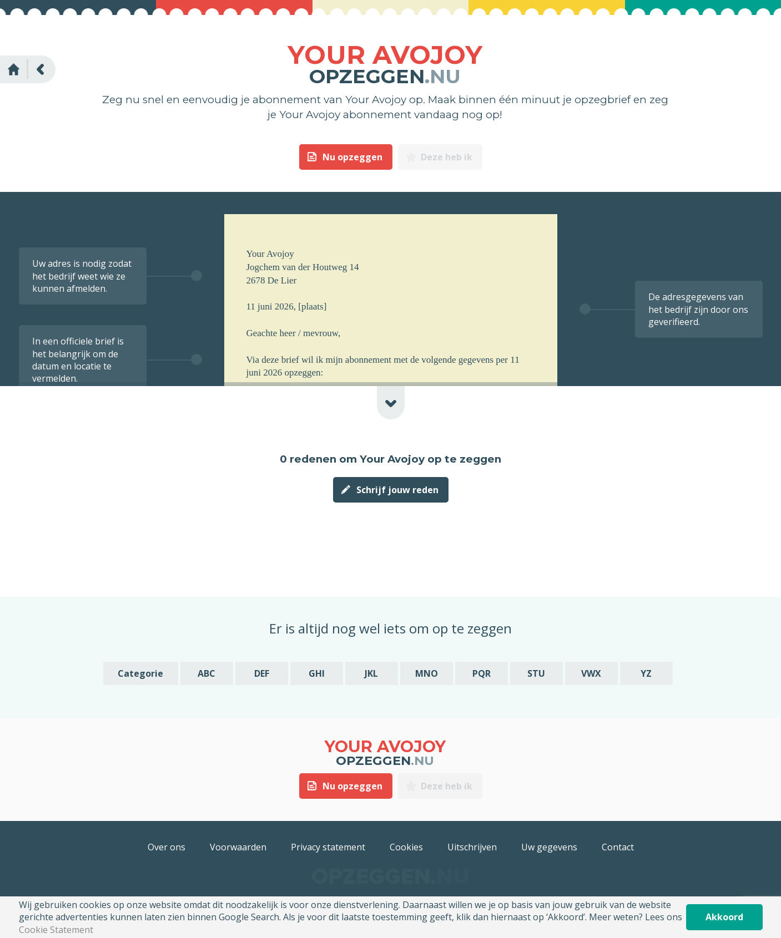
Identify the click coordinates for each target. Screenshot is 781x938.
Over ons (166, 847)
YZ (646, 673)
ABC (206, 673)
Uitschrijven (472, 847)
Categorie (140, 673)
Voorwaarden (238, 847)
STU (536, 673)
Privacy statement (328, 847)
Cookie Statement (56, 930)
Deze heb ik (446, 157)
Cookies (406, 847)
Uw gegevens (549, 847)
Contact (618, 847)
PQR (481, 673)
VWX (591, 673)
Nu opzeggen (352, 157)
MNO (426, 673)
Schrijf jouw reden (397, 490)
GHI (317, 673)
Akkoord (724, 917)
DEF (261, 673)
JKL (371, 673)
